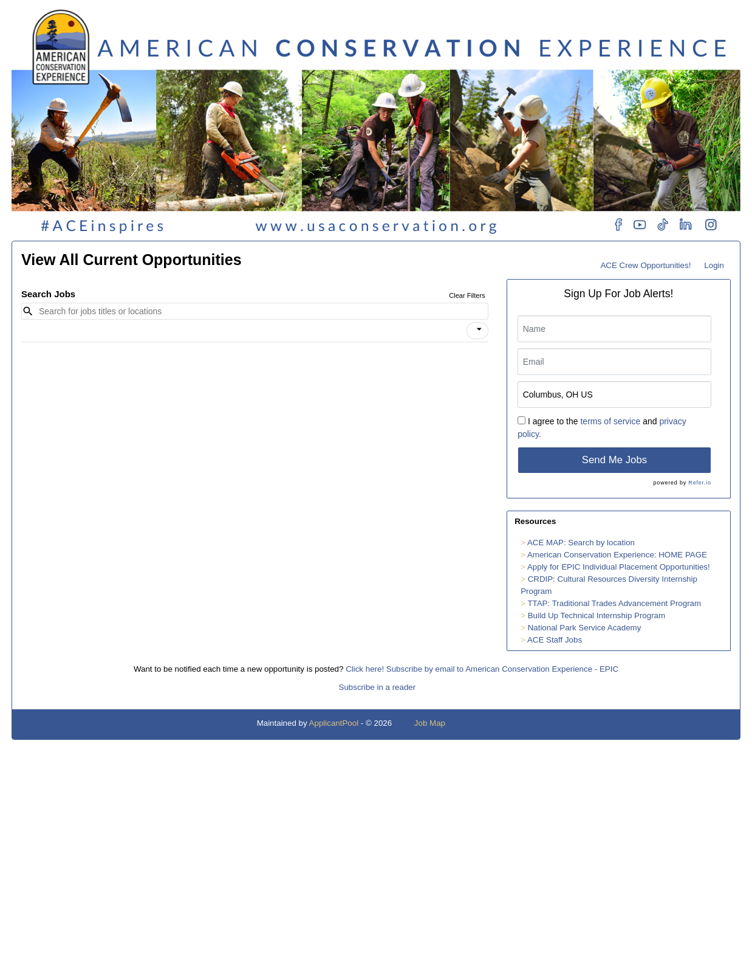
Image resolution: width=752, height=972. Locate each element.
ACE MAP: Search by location (581, 542)
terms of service (610, 421)
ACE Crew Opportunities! (645, 265)
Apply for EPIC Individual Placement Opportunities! (618, 566)
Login (714, 265)
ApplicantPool (334, 723)
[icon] (479, 329)
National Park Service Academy (584, 627)
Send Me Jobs (614, 460)
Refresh (481, 723)
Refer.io (699, 483)
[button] (477, 330)
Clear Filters (467, 295)
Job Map (429, 723)
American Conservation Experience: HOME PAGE (617, 554)
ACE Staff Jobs (554, 639)
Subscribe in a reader (377, 687)
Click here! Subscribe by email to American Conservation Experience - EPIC (482, 669)
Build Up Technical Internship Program (596, 615)
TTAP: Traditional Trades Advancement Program (614, 603)
